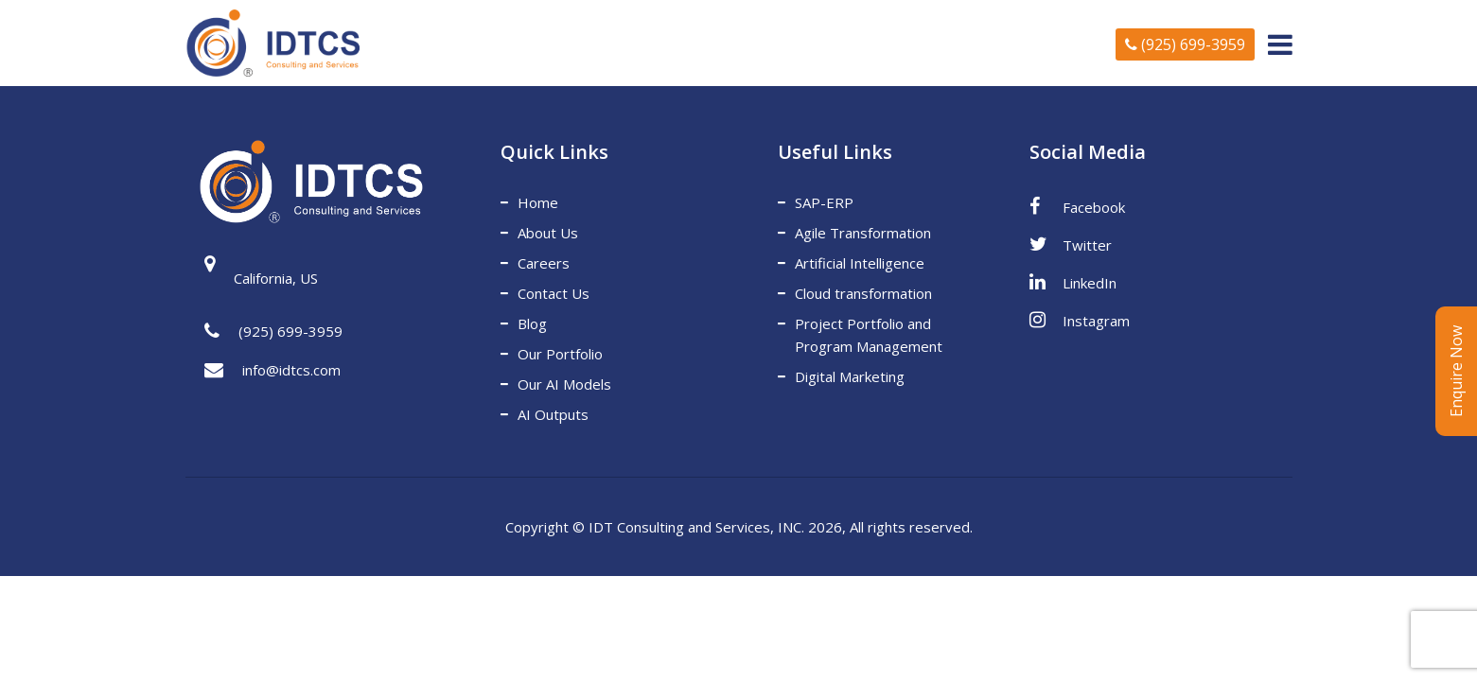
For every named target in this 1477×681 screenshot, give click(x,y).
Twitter (1070, 244)
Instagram (1079, 320)
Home (538, 202)
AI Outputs (553, 414)
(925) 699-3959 (1185, 44)
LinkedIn (1073, 282)
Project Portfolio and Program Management (868, 335)
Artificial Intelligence (859, 262)
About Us (548, 232)
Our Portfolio (560, 353)
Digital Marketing (850, 376)
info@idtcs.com (272, 370)
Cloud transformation (863, 293)
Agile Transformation (863, 232)
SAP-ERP (824, 202)
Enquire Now (1456, 371)
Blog (532, 323)
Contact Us (553, 293)
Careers (544, 262)
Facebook (1077, 206)
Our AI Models (564, 384)
